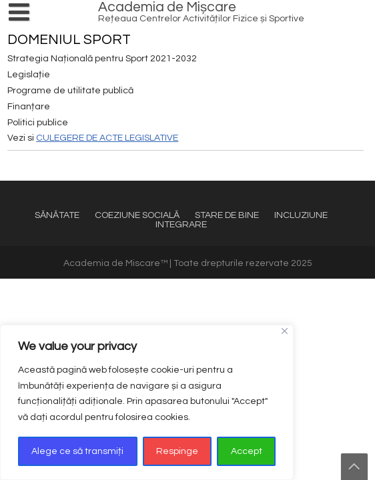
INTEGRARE (181, 224)
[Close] (285, 331)
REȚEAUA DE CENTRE (71, 177)
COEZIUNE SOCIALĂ (137, 215)
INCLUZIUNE (301, 215)
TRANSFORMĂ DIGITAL (73, 175)
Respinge (177, 451)
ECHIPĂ (41, 179)
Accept (246, 451)
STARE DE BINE (227, 215)
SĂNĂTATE (57, 215)
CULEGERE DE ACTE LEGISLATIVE (107, 138)
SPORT (40, 173)
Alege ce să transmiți (77, 451)
